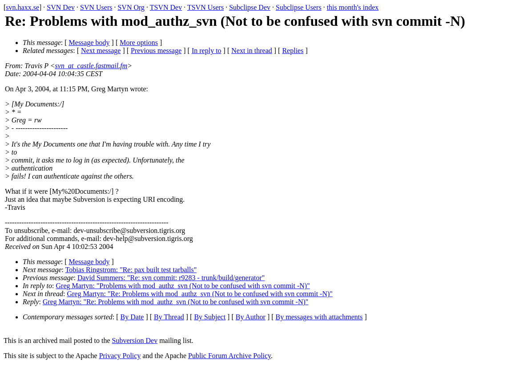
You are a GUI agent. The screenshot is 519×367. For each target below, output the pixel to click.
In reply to (206, 50)
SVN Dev (61, 7)
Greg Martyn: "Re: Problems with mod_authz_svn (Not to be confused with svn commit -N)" (199, 294)
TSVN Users (205, 7)
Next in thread (251, 50)
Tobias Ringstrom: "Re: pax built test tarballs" (131, 269)
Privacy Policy (120, 355)
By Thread (169, 317)
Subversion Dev (135, 340)
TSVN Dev (166, 7)
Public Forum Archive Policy (229, 355)
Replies (292, 50)
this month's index (353, 7)
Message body (89, 42)
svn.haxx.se (22, 7)
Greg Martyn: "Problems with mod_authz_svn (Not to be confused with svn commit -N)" (183, 286)
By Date (132, 317)
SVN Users (96, 7)
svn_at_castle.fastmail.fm (91, 65)
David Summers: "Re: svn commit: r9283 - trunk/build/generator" (171, 277)
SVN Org (131, 7)
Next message (101, 50)
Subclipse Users (299, 7)
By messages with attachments (319, 317)
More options (139, 42)
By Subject (209, 317)
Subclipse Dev (249, 7)
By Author (251, 317)
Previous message (156, 50)
